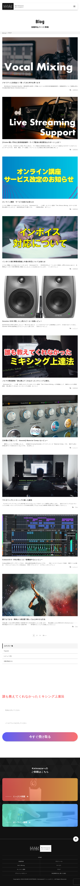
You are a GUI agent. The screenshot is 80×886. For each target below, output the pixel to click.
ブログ (59, 869)
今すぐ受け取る (40, 736)
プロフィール (58, 861)
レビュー (75, 328)
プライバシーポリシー (21, 873)
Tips (76, 507)
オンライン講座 (21, 869)
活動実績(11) (8, 661)
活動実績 (75, 90)
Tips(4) (6, 651)
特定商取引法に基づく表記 (59, 873)
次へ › (45, 635)
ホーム (4, 33)
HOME (40, 857)
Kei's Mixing (21, 865)
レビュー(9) (8, 656)
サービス (59, 865)
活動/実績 (21, 861)
